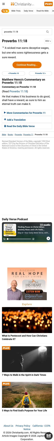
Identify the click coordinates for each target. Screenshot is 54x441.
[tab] (27, 113)
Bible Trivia (15, 11)
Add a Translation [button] (15, 119)
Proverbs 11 (28, 135)
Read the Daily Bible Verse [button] (19, 126)
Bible (4, 135)
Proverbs (18, 135)
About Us (8, 425)
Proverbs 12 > (40, 73)
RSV (48, 41)
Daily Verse (28, 11)
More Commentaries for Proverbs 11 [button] (25, 112)
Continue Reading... (27, 64)
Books (10, 135)
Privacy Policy (23, 425)
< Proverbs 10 (13, 73)
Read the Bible (43, 11)
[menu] (3, 4)
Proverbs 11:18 (18, 91)
